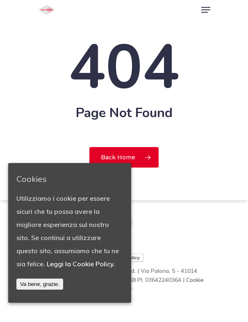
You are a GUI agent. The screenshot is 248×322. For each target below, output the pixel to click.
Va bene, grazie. (39, 284)
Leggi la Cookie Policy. (81, 264)
